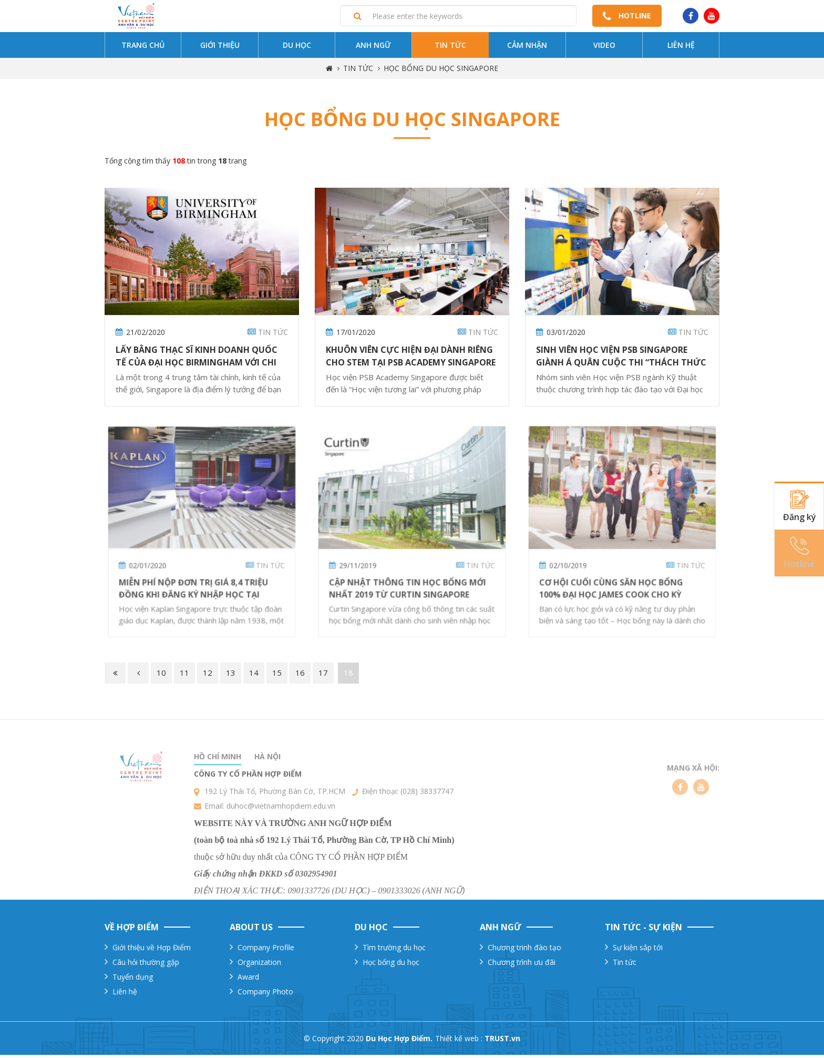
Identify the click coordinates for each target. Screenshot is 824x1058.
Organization (259, 965)
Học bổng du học (391, 965)
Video (604, 49)
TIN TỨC (358, 72)
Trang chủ (142, 49)
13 (230, 676)
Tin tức (450, 49)
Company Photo (265, 995)
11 (184, 676)
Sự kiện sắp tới (638, 950)
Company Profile (266, 950)
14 (254, 676)
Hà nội (267, 792)
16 (300, 676)
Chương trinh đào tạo (524, 950)
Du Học (297, 49)
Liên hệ (681, 49)
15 (277, 676)
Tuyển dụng (132, 980)
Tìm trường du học (394, 950)
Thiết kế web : (458, 1041)
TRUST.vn (502, 1041)
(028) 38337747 (427, 827)
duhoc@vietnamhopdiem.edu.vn (280, 842)
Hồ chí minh (217, 792)
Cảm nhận (527, 49)
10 (161, 676)
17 (323, 676)
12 (207, 676)
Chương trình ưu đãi (521, 965)
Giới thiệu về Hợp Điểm (151, 950)
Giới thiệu (220, 49)
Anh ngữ (373, 49)
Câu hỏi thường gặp (145, 965)
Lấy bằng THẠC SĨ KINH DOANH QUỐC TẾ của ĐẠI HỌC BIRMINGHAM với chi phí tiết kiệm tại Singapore (196, 366)
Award (248, 980)
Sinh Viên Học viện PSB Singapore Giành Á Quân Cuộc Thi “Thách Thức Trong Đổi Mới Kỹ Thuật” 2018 (621, 366)
